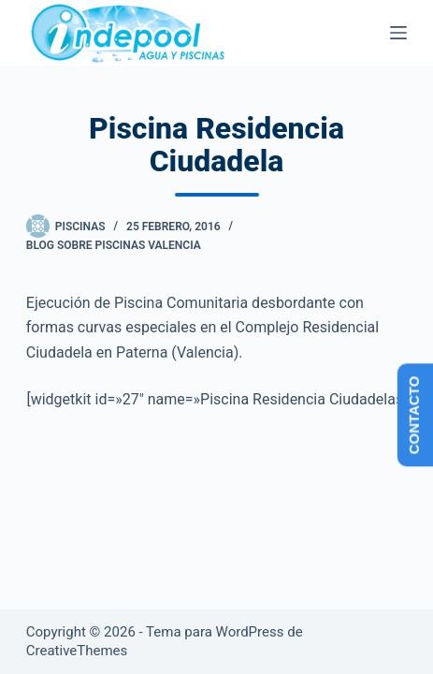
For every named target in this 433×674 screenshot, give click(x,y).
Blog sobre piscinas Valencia (113, 245)
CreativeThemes (77, 650)
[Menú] (398, 32)
